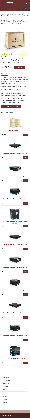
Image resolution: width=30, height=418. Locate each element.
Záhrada (5, 402)
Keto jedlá (5, 390)
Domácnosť (6, 377)
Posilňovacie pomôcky (20, 14)
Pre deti (5, 399)
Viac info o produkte (11, 106)
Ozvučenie (5, 396)
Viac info (19, 67)
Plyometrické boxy (5, 15)
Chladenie (5, 374)
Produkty (3, 14)
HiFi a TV (5, 386)
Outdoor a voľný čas (8, 393)
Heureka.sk (6, 383)
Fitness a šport (10, 14)
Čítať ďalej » (17, 63)
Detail (25, 135)
